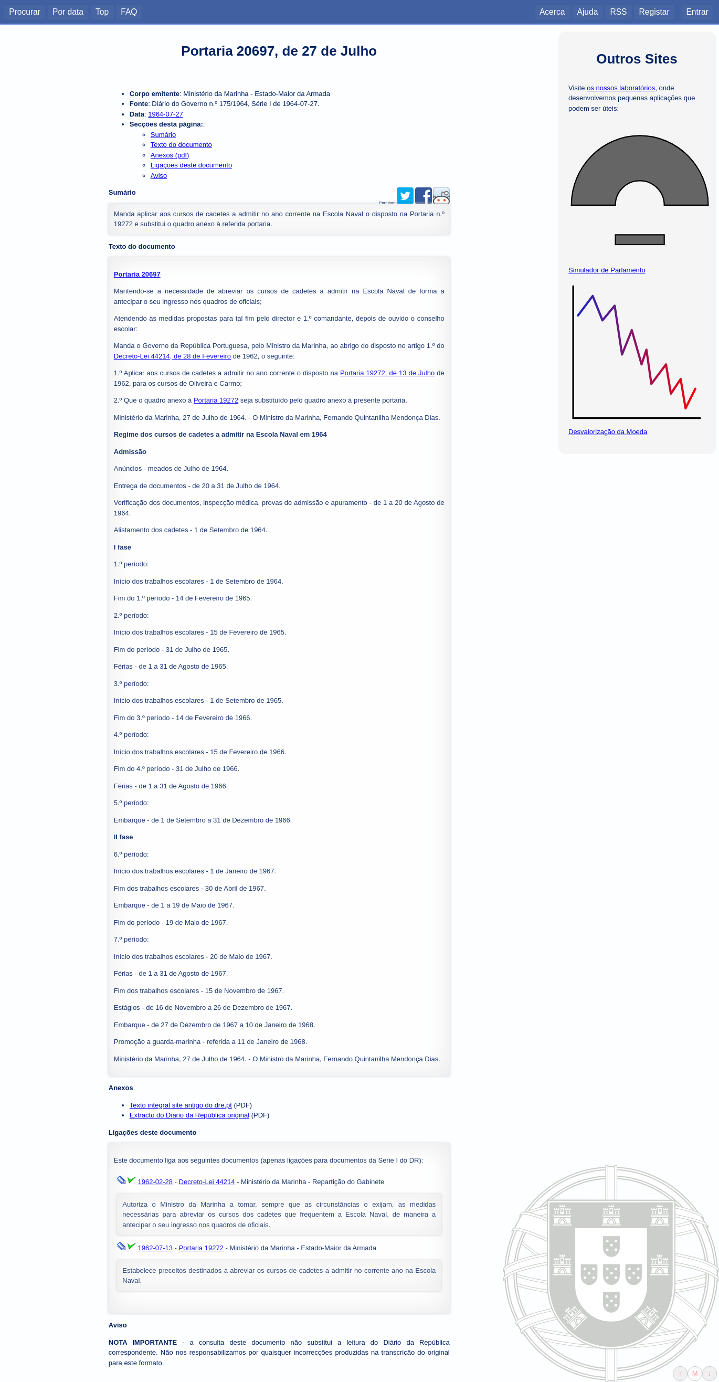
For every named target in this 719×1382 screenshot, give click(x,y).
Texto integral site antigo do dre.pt (181, 1105)
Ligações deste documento (191, 165)
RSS (618, 11)
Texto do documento (181, 145)
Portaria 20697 (137, 274)
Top (102, 11)
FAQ (129, 11)
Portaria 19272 (216, 400)
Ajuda (587, 11)
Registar (654, 11)
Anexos (121, 1088)
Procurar (24, 11)
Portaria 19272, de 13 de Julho (387, 373)
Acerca (552, 11)
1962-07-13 (155, 1248)
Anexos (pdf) (170, 155)
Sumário (163, 135)
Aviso (159, 176)
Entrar (697, 11)
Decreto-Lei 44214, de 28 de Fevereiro (172, 356)
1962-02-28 (155, 1182)
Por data (67, 11)
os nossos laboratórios (621, 88)
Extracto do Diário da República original (189, 1115)
